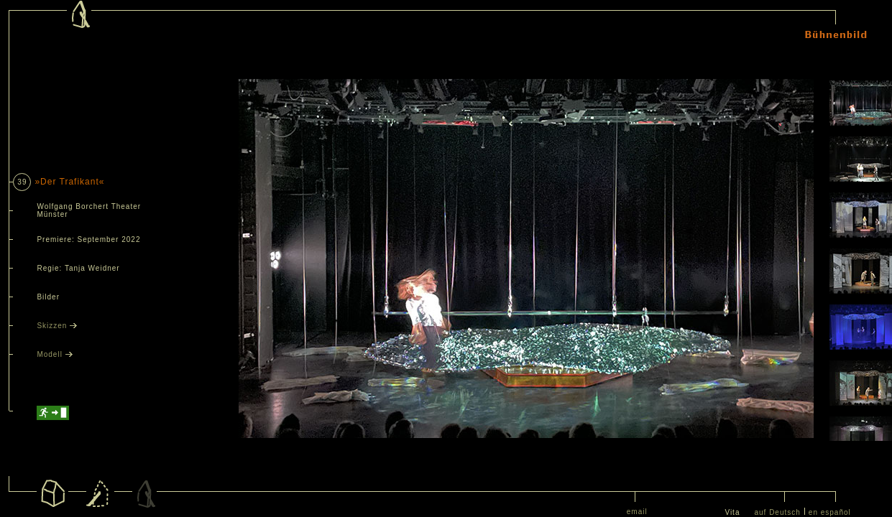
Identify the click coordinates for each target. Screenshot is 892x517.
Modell (54, 354)
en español (830, 512)
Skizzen (57, 326)
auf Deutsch (777, 512)
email (637, 512)
